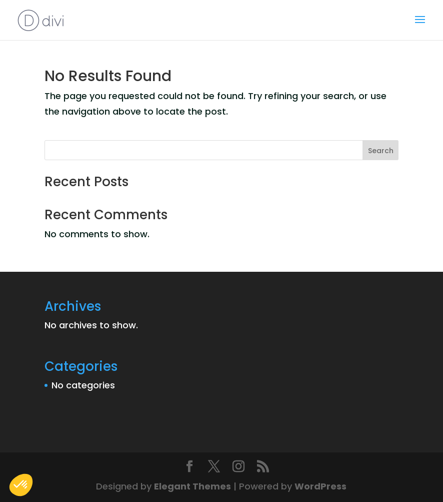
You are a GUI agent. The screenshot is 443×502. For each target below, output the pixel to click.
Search (381, 151)
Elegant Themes (192, 486)
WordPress (320, 486)
